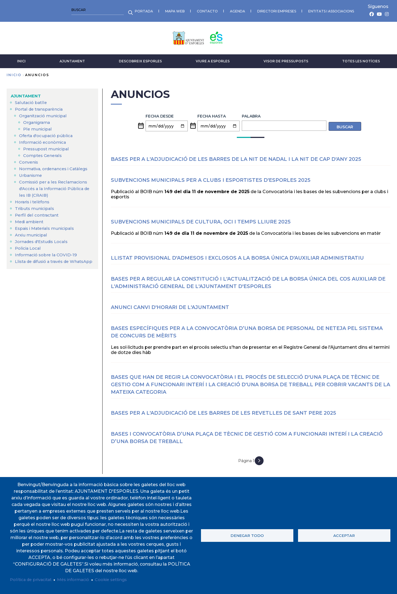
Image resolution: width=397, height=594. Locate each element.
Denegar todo (247, 535)
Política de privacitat (33, 579)
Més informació (78, 579)
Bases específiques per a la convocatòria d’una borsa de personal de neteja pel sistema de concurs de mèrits (247, 329)
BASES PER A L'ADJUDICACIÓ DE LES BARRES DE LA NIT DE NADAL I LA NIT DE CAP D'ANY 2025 (236, 157)
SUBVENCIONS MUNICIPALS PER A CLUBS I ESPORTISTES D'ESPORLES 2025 (210, 178)
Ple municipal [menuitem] (38, 126)
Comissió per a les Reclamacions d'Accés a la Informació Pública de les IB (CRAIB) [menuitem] (56, 193)
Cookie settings (120, 579)
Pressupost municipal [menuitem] (47, 146)
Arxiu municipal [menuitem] (32, 239)
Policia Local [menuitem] (29, 252)
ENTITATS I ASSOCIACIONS (203, 10)
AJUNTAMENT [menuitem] (27, 93)
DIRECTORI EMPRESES (148, 10)
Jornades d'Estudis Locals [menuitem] (44, 246)
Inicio (14, 73)
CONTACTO (79, 10)
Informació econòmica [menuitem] (44, 140)
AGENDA (109, 10)
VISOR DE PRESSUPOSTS (286, 59)
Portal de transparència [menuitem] (41, 107)
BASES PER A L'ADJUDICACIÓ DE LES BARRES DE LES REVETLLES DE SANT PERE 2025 (223, 410)
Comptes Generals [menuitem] (44, 153)
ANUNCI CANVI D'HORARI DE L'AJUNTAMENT (170, 305)
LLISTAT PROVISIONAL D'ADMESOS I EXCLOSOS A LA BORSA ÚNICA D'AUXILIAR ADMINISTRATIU (237, 255)
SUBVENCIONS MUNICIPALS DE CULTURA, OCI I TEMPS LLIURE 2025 (201, 219)
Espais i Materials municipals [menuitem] (47, 232)
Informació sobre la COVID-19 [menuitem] (48, 259)
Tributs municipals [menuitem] (35, 212)
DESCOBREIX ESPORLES (140, 59)
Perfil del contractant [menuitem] (38, 219)
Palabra (251, 113)
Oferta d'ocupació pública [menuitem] (48, 133)
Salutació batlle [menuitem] (32, 100)
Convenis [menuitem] (29, 160)
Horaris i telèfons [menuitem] (34, 206)
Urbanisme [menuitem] (31, 179)
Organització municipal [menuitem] (45, 113)
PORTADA (16, 10)
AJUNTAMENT (72, 59)
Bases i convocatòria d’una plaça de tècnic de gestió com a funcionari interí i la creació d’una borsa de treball (247, 435)
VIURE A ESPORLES (213, 59)
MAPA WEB (47, 10)
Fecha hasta (211, 113)
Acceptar (344, 535)
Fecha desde (160, 113)
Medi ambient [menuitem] (30, 226)
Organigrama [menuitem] (38, 120)
